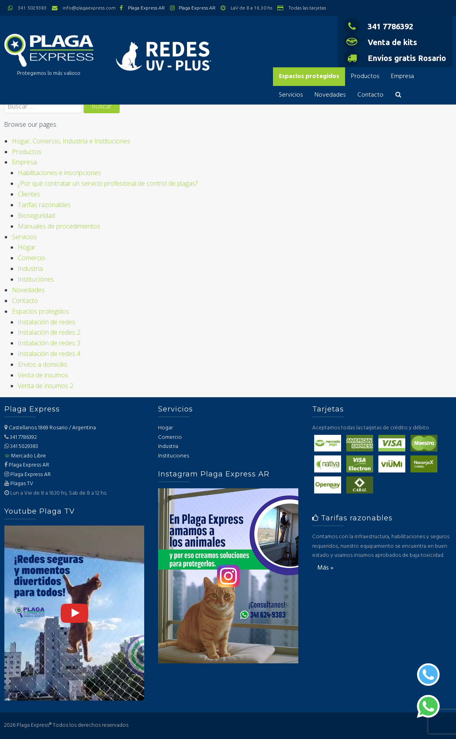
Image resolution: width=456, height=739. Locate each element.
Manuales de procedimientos (59, 226)
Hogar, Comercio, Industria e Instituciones (71, 141)
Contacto (370, 95)
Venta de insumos (43, 375)
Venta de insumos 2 (45, 385)
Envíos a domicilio (42, 364)
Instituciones (36, 279)
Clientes (29, 194)
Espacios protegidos (309, 76)
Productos (365, 76)
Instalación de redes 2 (49, 332)
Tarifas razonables (44, 204)
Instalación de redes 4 (49, 353)
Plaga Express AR (146, 7)
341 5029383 (24, 446)
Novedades (330, 95)
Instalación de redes (46, 322)
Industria (30, 268)
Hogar (27, 247)
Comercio (31, 257)
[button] (398, 95)
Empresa (402, 76)
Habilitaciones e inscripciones (59, 172)
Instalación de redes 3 (49, 343)
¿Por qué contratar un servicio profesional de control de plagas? (108, 183)
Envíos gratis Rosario (395, 58)
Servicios (291, 95)
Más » (325, 568)
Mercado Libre (25, 456)
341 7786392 (378, 26)
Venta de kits (380, 42)
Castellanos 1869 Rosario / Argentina (52, 427)
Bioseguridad (36, 215)
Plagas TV (21, 483)
